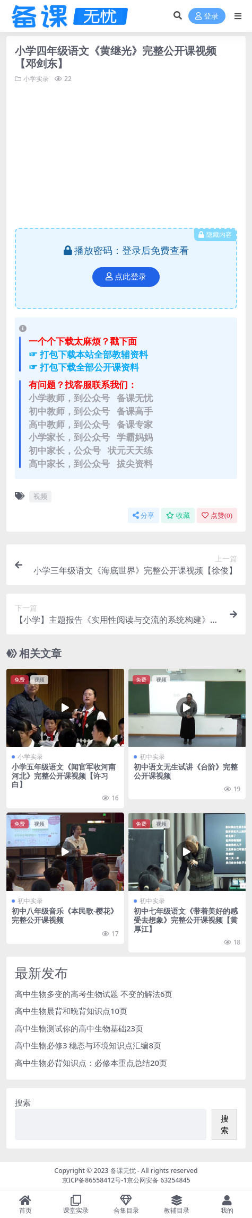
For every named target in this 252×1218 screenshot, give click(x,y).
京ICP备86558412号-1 (94, 1180)
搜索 (23, 1102)
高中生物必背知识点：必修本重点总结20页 (91, 1062)
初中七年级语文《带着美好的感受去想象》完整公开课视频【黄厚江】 (186, 920)
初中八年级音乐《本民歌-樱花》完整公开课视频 (65, 915)
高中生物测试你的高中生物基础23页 (79, 1028)
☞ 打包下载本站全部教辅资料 (88, 354)
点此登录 (126, 276)
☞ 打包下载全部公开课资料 (84, 367)
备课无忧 (123, 1170)
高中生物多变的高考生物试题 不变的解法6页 (93, 993)
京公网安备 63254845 (158, 1180)
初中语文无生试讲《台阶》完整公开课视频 (186, 771)
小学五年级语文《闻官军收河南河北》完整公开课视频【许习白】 (64, 776)
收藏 (178, 515)
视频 (40, 496)
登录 (207, 16)
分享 (143, 515)
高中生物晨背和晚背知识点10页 (71, 1010)
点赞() (217, 515)
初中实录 (152, 756)
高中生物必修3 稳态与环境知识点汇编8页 (88, 1045)
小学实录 (36, 78)
